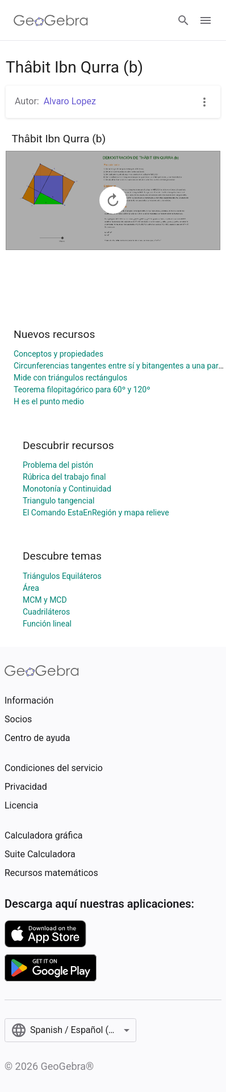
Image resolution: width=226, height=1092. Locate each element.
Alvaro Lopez (70, 101)
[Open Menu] (205, 20)
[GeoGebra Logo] (51, 20)
